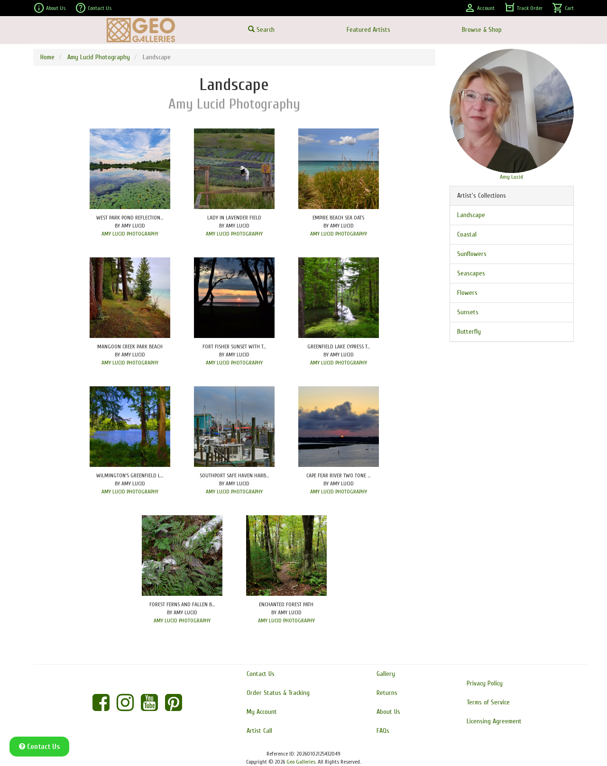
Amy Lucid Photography (98, 57)
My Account (262, 712)
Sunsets (467, 312)
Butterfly (469, 332)
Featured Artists (368, 30)
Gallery (386, 674)
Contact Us (93, 8)
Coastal (467, 234)
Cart (563, 8)
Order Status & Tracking (278, 693)
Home (47, 57)
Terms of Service (488, 702)
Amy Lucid (511, 176)
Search (261, 30)
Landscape (471, 215)
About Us (49, 8)
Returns (387, 693)
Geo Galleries (300, 761)
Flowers (467, 293)
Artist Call (259, 731)
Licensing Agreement (494, 721)
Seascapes (471, 273)
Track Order (523, 8)
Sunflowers (472, 254)
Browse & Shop (482, 30)
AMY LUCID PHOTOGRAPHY (129, 233)
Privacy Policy (485, 683)
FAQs (383, 731)
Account (479, 8)
